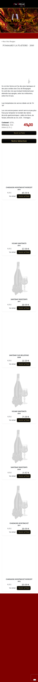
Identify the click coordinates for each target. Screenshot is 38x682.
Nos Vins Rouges (9, 41)
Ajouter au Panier (19, 133)
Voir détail (12, 196)
